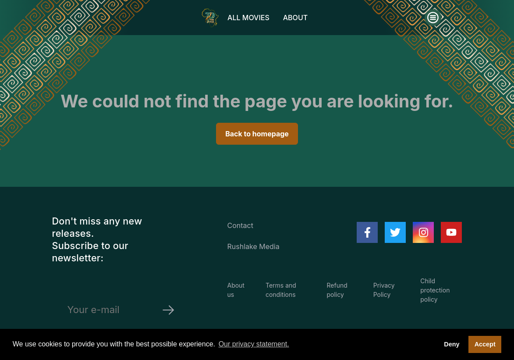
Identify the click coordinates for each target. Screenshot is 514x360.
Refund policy (337, 290)
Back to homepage (257, 133)
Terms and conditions (281, 290)
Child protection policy (435, 290)
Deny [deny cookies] (451, 344)
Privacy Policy (384, 290)
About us (235, 290)
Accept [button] (485, 344)
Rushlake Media (253, 246)
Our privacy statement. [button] (254, 344)
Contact (240, 225)
